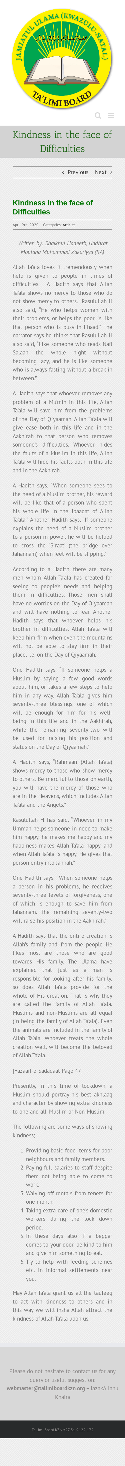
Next (101, 172)
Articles (69, 224)
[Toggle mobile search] (98, 115)
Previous (78, 172)
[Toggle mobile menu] (111, 115)
